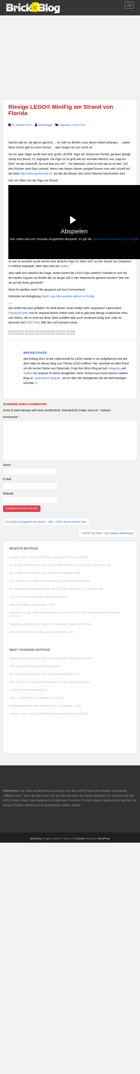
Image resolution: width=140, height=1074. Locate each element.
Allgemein (65, 124)
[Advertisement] (70, 53)
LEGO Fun (79, 124)
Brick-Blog (35, 838)
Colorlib (79, 838)
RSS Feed (33, 322)
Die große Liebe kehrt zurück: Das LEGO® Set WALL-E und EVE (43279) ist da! (60, 565)
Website (8, 493)
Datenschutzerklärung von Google (115, 239)
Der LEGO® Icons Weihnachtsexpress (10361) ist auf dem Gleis (49, 581)
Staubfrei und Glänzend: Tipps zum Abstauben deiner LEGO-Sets (50, 624)
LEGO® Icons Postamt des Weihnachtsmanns (38, 596)
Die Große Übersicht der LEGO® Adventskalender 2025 (44, 573)
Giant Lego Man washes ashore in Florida (67, 296)
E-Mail (7, 479)
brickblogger (45, 124)
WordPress (104, 838)
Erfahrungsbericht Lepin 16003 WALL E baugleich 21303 (45, 705)
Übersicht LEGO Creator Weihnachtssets (35, 666)
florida (29, 332)
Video (70, 332)
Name (7, 464)
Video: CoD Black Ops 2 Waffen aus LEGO (36, 697)
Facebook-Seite (18, 313)
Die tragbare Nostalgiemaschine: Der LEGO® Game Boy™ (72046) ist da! (56, 588)
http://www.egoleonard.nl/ (36, 173)
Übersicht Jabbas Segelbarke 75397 (32, 604)
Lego (50, 332)
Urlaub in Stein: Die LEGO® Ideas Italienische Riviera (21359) (48, 557)
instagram (114, 368)
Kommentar (11, 417)
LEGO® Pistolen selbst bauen (28, 690)
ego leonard (16, 332)
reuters (64, 266)
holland (40, 332)
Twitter (27, 373)
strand (60, 332)
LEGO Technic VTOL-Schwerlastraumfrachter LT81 (41, 632)
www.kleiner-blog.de (48, 378)
